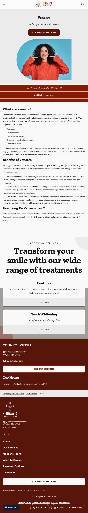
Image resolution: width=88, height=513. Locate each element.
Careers (54, 502)
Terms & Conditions (41, 502)
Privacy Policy (24, 502)
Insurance (9, 472)
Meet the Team (12, 453)
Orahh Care (64, 502)
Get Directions (44, 369)
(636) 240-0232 (47, 95)
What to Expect (12, 460)
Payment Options (13, 466)
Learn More (44, 302)
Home (6, 441)
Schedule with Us (44, 32)
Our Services (10, 447)
